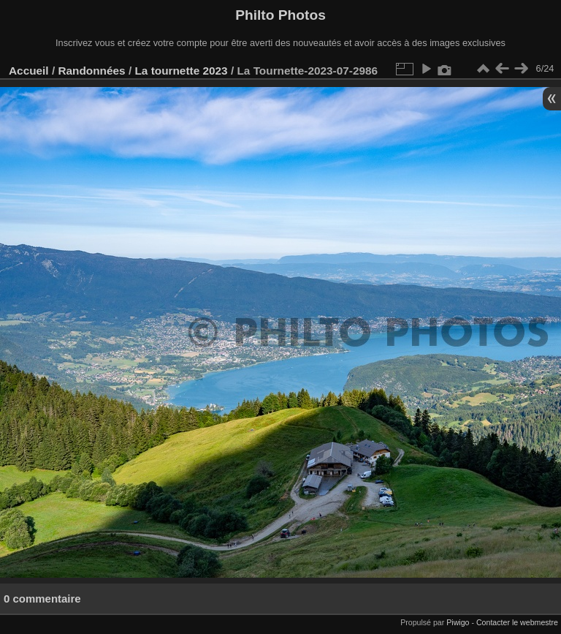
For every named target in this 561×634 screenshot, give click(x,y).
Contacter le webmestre (517, 622)
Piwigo (457, 622)
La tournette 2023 (180, 70)
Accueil (29, 70)
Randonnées (91, 70)
